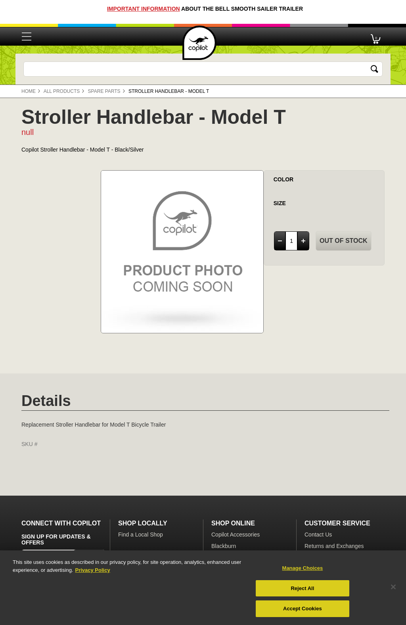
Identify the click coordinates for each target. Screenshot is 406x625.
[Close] (393, 587)
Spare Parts (104, 91)
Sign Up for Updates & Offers (56, 540)
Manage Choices (302, 568)
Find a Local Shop (140, 534)
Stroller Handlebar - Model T (168, 91)
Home (28, 91)
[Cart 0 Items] (376, 36)
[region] (203, 587)
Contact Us (318, 534)
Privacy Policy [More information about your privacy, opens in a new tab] (92, 570)
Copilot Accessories (235, 534)
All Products (62, 91)
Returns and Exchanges (334, 546)
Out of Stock (344, 240)
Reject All (302, 588)
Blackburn (223, 546)
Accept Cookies (302, 609)
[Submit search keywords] (375, 69)
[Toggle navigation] (26, 36)
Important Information (143, 9)
